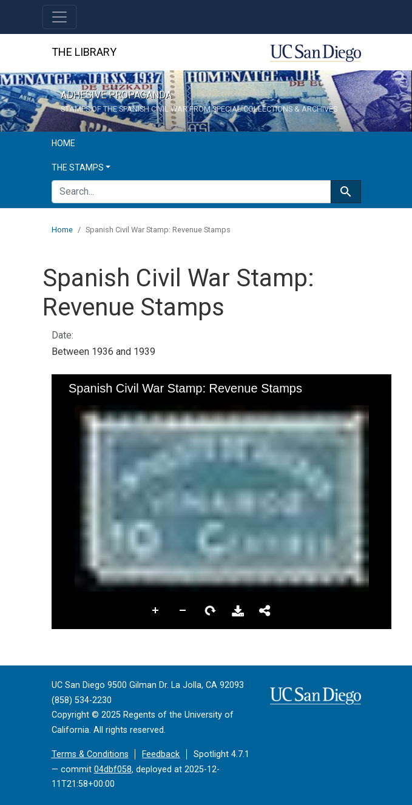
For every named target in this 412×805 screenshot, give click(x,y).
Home (63, 143)
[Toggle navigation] (59, 17)
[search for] (191, 191)
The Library (84, 51)
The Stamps (78, 167)
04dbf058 (113, 769)
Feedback (161, 754)
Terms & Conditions (90, 754)
